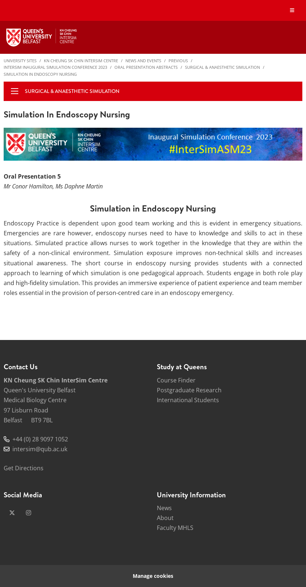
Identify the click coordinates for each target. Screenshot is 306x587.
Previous (178, 60)
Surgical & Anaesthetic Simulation (222, 67)
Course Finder (176, 380)
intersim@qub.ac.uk (39, 449)
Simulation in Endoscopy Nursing (40, 74)
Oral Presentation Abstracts (146, 67)
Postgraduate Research (189, 390)
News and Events (143, 60)
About (165, 518)
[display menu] (14, 91)
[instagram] (28, 512)
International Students (188, 400)
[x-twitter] (12, 512)
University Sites (20, 60)
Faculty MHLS (175, 528)
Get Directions (24, 468)
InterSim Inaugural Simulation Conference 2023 (55, 67)
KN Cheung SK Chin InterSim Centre (81, 60)
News (164, 508)
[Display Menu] (292, 10)
